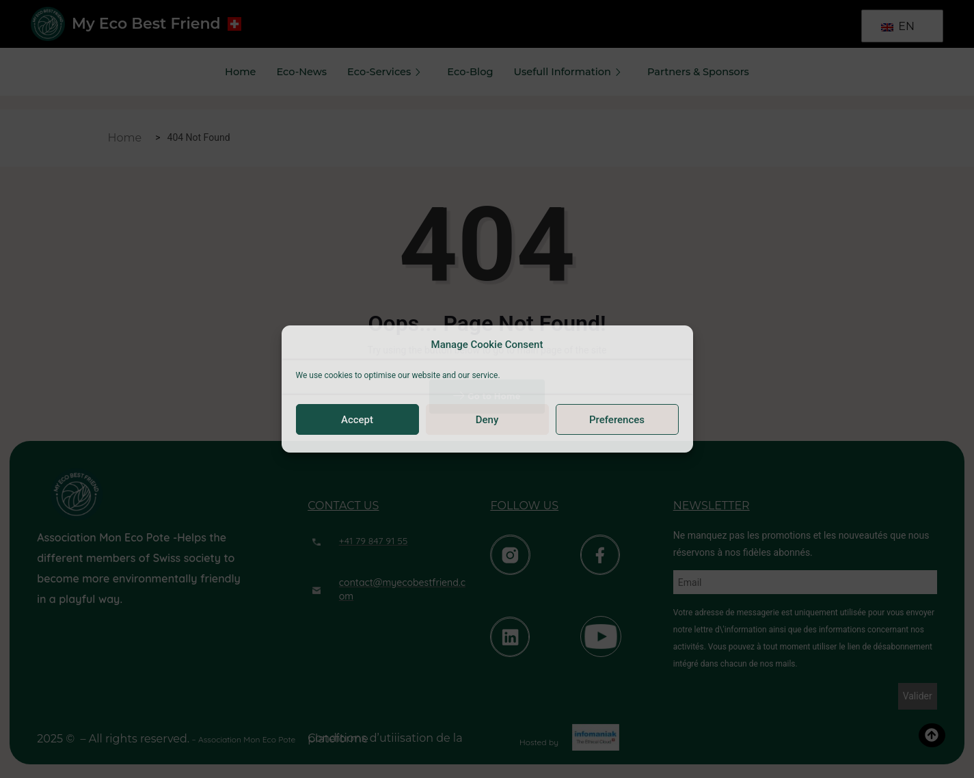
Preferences (617, 420)
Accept (357, 420)
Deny (487, 420)
